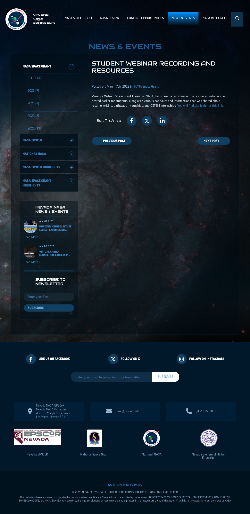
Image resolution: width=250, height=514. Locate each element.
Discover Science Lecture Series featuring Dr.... (55, 228)
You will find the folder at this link (200, 105)
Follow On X (130, 358)
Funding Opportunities (145, 18)
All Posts (35, 78)
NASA (109, 18)
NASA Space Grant (78, 18)
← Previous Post (112, 141)
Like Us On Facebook (54, 358)
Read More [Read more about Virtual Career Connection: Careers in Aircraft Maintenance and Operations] (31, 262)
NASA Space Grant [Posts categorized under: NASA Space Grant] (146, 86)
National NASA (48, 154)
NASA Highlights (48, 167)
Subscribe (36, 308)
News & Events (183, 18)
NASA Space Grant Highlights (48, 182)
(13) (34, 128)
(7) (33, 90)
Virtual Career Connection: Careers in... (54, 253)
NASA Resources (215, 18)
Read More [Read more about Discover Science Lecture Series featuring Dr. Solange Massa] (31, 237)
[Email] (49, 297)
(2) (33, 115)
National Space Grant (94, 454)
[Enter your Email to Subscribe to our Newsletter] (111, 377)
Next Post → (214, 141)
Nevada (37, 454)
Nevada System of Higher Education (209, 456)
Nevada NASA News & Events (51, 209)
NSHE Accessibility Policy (125, 485)
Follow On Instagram (206, 358)
